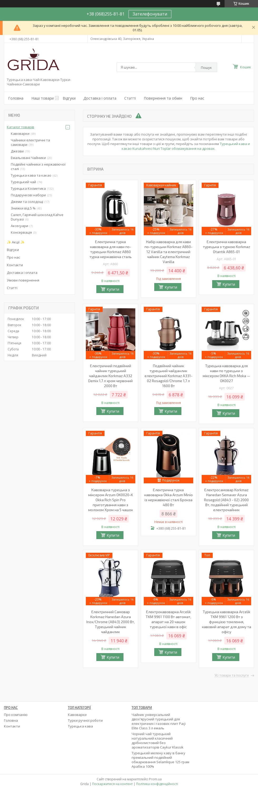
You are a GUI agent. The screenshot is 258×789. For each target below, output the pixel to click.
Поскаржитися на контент (112, 784)
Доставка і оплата (99, 98)
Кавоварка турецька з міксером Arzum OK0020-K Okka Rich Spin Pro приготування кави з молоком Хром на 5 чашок (110, 500)
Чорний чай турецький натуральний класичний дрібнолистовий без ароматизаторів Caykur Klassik (157, 740)
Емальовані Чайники (28, 157)
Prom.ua (155, 779)
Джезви (17, 151)
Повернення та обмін (163, 98)
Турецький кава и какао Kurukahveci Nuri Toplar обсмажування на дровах (186, 146)
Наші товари (42, 98)
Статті (130, 98)
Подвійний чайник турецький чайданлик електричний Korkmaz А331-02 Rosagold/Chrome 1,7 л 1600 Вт (168, 375)
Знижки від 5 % (23, 208)
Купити (113, 289)
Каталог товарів (20, 127)
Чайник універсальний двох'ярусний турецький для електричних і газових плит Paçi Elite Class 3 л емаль (159, 721)
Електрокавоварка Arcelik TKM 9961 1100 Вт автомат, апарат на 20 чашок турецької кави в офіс (168, 619)
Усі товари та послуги (232, 675)
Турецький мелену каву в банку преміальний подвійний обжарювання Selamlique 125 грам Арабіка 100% (160, 760)
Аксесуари (19, 225)
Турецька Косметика (28, 188)
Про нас (197, 98)
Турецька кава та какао (31, 175)
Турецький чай (23, 182)
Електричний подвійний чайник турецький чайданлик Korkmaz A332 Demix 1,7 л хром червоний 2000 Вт (110, 375)
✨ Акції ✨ (15, 242)
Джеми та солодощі (27, 201)
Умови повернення (23, 280)
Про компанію (16, 714)
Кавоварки (20, 133)
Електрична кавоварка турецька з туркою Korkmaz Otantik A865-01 (226, 246)
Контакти (15, 265)
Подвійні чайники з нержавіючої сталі (38, 166)
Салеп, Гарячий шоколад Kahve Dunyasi (37, 217)
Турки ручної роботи (85, 720)
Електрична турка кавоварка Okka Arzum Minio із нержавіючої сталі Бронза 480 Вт (168, 497)
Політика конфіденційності (157, 784)
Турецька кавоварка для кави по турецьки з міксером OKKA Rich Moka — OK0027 (226, 373)
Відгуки (69, 98)
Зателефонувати (150, 14)
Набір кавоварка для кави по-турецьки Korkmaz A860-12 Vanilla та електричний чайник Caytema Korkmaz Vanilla (168, 251)
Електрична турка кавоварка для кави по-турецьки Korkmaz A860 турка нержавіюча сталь (111, 249)
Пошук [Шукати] (206, 67)
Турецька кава (80, 726)
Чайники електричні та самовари (30, 142)
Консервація (21, 232)
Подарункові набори (28, 195)
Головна (15, 98)
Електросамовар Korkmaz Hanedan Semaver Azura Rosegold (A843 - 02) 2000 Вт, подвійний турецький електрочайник (226, 500)
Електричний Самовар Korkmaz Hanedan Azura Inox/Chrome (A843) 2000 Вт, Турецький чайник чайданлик (110, 621)
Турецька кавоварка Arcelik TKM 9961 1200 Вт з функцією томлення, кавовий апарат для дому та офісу (226, 621)
